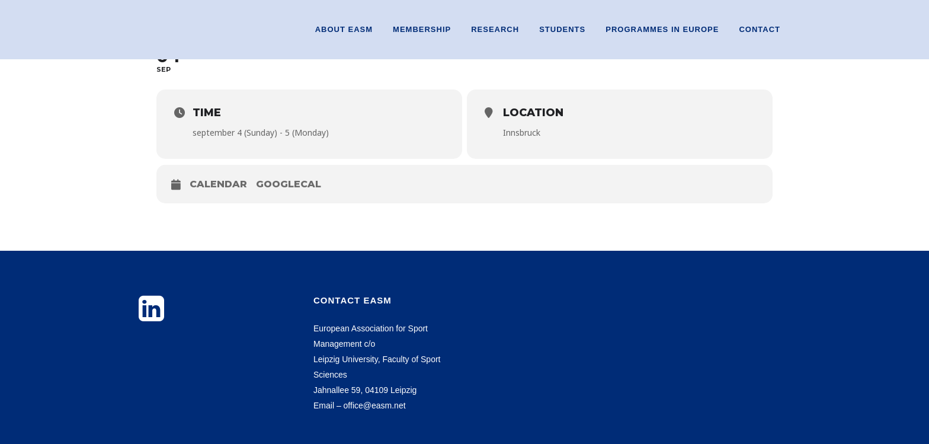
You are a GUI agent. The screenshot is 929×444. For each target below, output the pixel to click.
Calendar (218, 184)
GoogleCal (288, 184)
